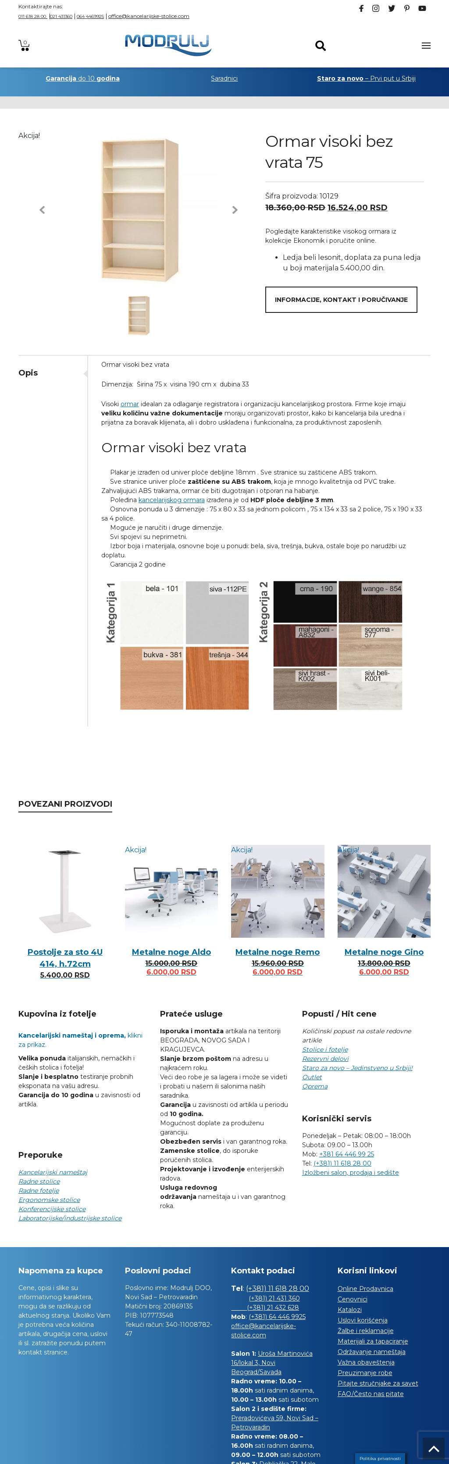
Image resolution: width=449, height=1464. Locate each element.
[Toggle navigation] (426, 46)
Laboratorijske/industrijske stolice (69, 1218)
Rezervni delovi (325, 1059)
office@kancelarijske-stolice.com (148, 16)
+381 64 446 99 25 (346, 1154)
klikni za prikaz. (80, 1040)
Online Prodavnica (365, 1289)
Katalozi (350, 1310)
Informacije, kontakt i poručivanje (341, 300)
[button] (42, 210)
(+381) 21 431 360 (274, 1298)
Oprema (315, 1086)
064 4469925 (90, 16)
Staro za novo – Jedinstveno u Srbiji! (357, 1068)
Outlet (312, 1077)
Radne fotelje (38, 1191)
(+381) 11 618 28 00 (342, 1163)
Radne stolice (39, 1181)
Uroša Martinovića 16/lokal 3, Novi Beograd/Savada (272, 1363)
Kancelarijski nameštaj (52, 1172)
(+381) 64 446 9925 (277, 1317)
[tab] (52, 373)
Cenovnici (352, 1299)
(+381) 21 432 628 (265, 1308)
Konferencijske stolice (52, 1209)
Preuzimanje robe (365, 1373)
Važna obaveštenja (366, 1362)
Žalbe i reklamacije (366, 1331)
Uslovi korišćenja (363, 1320)
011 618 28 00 (32, 16)
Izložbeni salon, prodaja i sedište (350, 1173)
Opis (28, 373)
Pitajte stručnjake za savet (378, 1383)
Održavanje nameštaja (372, 1352)
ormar (130, 404)
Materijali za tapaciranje (373, 1341)
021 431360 (61, 16)
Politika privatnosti (380, 1458)
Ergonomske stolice (49, 1200)
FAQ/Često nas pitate (371, 1394)
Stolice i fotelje (325, 1049)
